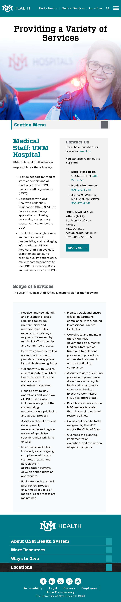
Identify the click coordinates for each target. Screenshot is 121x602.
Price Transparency (60, 592)
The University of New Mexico (55, 596)
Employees (89, 588)
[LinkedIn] (52, 581)
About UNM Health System (40, 541)
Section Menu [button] (30, 124)
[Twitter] (60, 581)
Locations (95, 8)
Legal (53, 588)
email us (85, 151)
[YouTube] (78, 581)
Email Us (75, 247)
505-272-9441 (80, 203)
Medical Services (73, 8)
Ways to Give (25, 558)
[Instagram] (69, 581)
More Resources (28, 550)
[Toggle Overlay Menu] (107, 8)
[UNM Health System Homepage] (60, 518)
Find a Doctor (48, 8)
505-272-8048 (81, 189)
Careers (69, 588)
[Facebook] (43, 581)
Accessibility (33, 588)
